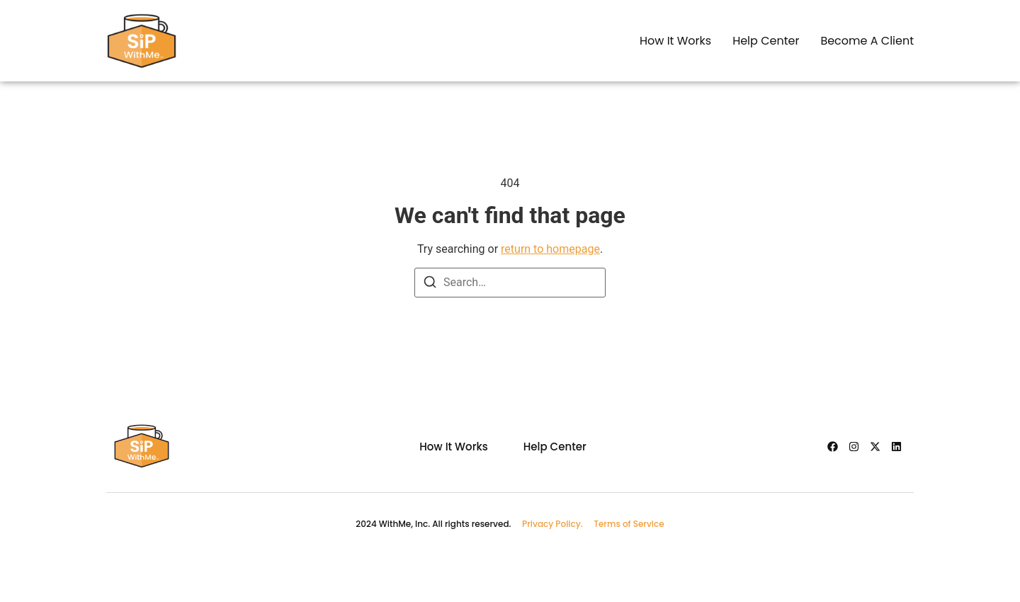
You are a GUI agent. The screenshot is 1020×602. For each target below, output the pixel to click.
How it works (675, 41)
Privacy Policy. (558, 524)
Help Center (554, 446)
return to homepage (550, 249)
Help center (765, 41)
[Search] (430, 284)
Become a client (867, 41)
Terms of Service (629, 524)
